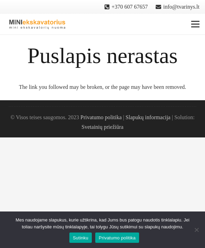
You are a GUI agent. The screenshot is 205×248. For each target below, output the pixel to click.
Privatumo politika (101, 117)
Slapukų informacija (148, 117)
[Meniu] (195, 24)
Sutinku (80, 237)
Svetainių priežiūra (102, 127)
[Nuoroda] (37, 24)
